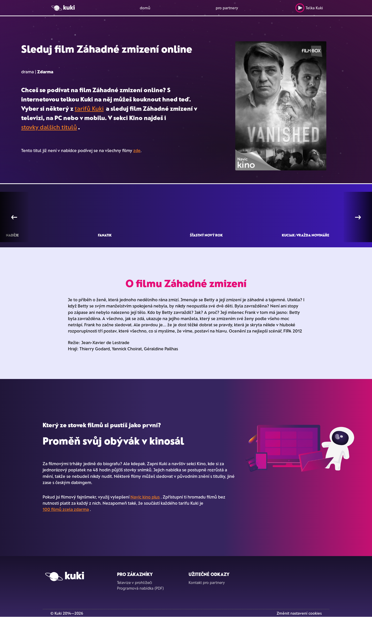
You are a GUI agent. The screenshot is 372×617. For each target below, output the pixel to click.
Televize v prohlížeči (134, 582)
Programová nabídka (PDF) (140, 588)
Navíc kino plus (145, 496)
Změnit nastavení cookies (299, 613)
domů (145, 7)
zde (137, 150)
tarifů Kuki (89, 108)
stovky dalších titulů (49, 127)
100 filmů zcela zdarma (66, 509)
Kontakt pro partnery (207, 582)
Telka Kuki (309, 7)
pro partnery (227, 7)
